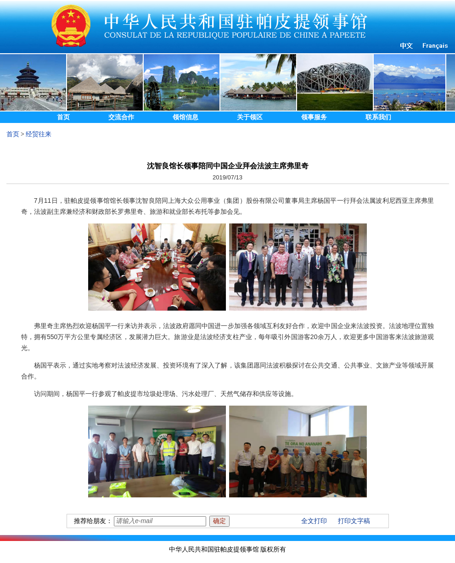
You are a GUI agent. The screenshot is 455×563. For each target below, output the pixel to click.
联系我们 (378, 117)
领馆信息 (185, 117)
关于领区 (250, 117)
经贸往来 (38, 134)
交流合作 (121, 117)
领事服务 (314, 117)
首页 (63, 117)
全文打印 (314, 521)
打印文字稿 (354, 521)
